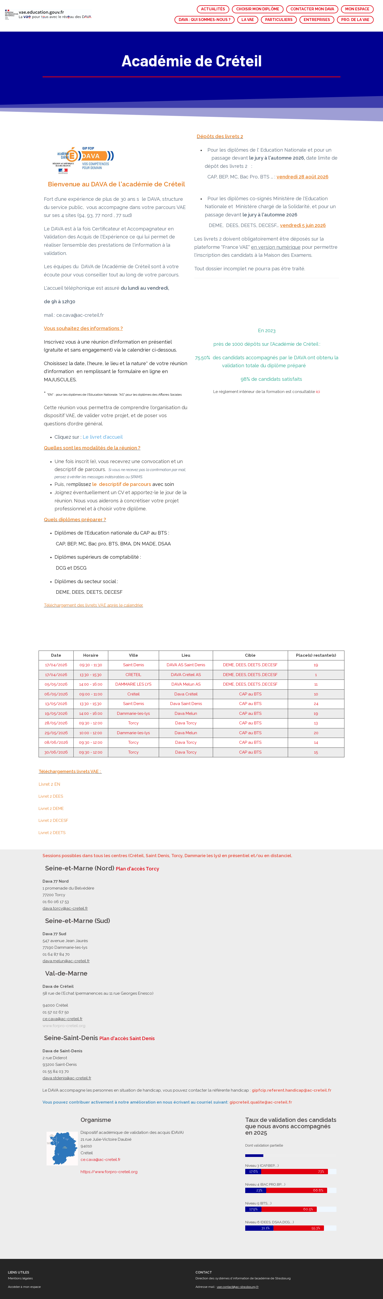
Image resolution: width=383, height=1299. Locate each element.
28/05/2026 (56, 690)
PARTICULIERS (279, 20)
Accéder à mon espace (24, 1287)
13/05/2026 (56, 670)
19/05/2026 (56, 680)
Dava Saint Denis (186, 670)
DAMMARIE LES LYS (133, 651)
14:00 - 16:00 (90, 651)
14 (316, 709)
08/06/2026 (56, 709)
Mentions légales (20, 1278)
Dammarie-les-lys (133, 680)
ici (318, 358)
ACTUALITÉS (213, 9)
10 (316, 661)
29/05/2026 (56, 699)
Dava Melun (186, 680)
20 (316, 699)
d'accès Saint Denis (132, 1038)
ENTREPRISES (317, 20)
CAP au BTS (250, 661)
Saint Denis (133, 632)
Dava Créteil (186, 661)
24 (316, 670)
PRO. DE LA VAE (355, 20)
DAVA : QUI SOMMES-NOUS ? (204, 20)
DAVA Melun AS (186, 651)
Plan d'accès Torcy (137, 868)
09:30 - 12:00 (90, 690)
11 (316, 651)
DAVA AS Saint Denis (186, 632)
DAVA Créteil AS (186, 641)
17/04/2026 (56, 632)
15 (316, 719)
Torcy (133, 690)
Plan (104, 1038)
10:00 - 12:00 (91, 699)
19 (316, 632)
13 (316, 690)
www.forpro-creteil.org (64, 1025)
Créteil (133, 661)
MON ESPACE (357, 9)
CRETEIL (133, 641)
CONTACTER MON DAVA (312, 9)
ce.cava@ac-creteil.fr (101, 1159)
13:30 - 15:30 (91, 641)
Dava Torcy (186, 690)
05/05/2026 (56, 651)
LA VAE (248, 20)
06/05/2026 (56, 661)
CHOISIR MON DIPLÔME (257, 9)
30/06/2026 (56, 719)
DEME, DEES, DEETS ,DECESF (250, 632)
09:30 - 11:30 (91, 632)
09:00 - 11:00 (90, 661)
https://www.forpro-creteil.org (110, 1171)
